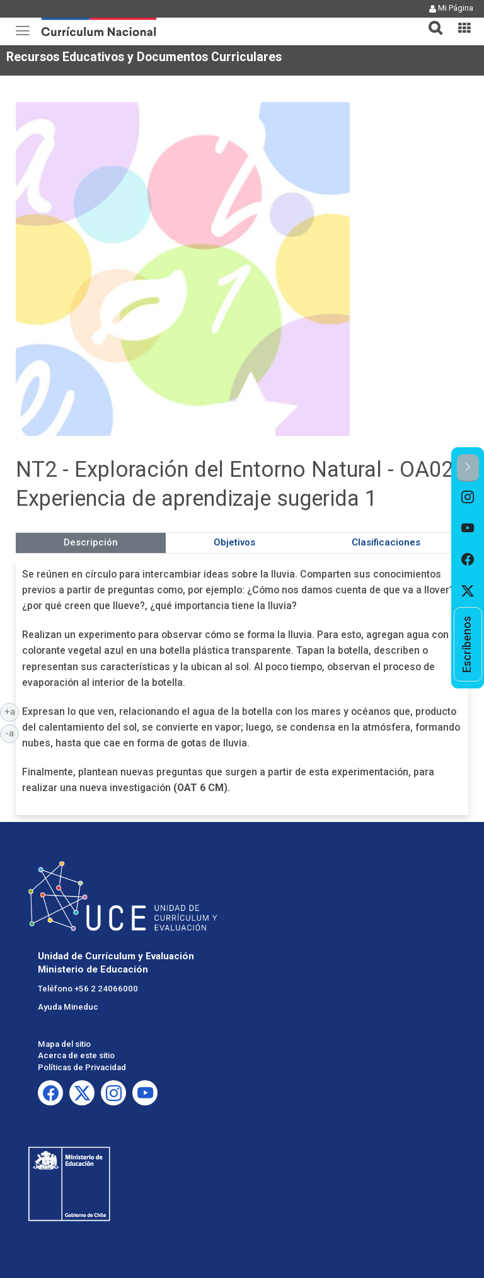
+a (12, 711)
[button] (430, 20)
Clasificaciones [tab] (386, 542)
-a (12, 732)
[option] (468, 497)
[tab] (430, 20)
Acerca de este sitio (76, 1055)
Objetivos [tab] (234, 542)
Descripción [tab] (91, 542)
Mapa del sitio (64, 1044)
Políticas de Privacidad (82, 1067)
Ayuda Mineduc (68, 1007)
